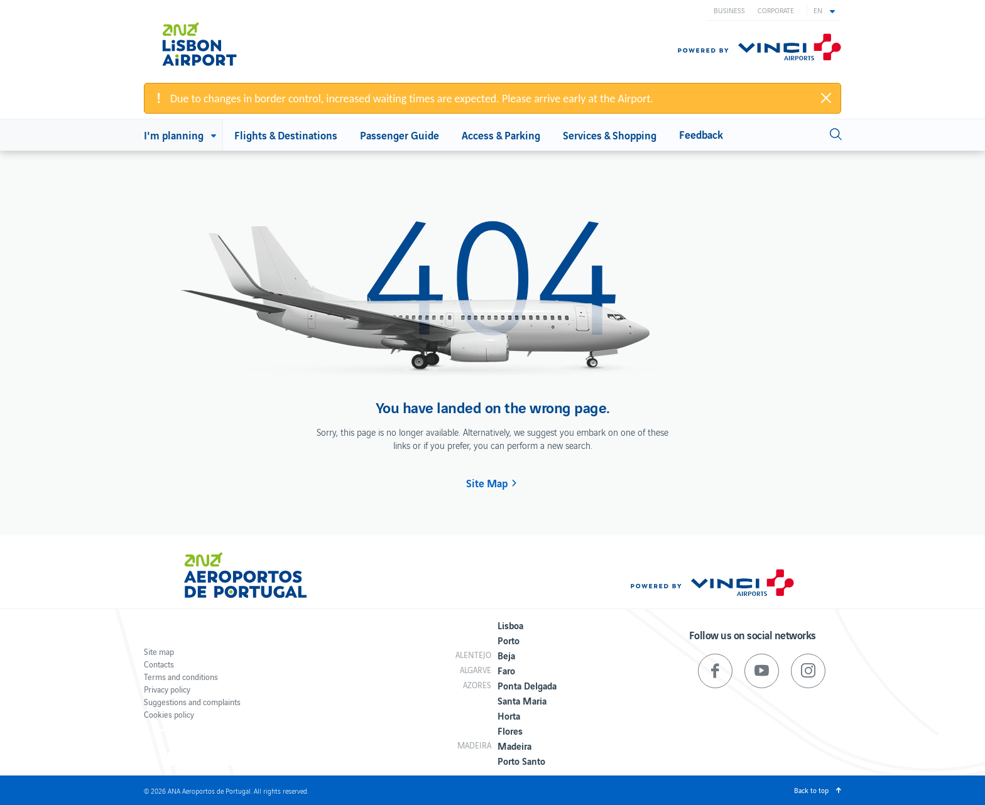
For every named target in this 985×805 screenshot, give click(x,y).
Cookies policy (169, 714)
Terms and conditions (181, 677)
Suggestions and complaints (192, 702)
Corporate (776, 10)
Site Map (487, 483)
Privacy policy (167, 689)
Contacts (159, 664)
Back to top (811, 790)
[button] (824, 10)
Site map (159, 651)
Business (729, 10)
